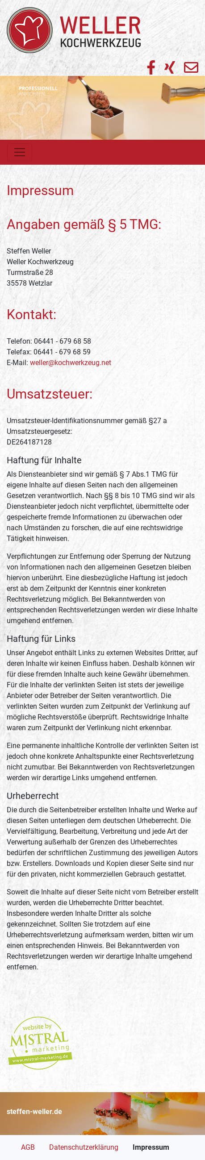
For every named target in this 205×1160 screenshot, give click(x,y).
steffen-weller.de (34, 1111)
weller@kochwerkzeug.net (70, 362)
